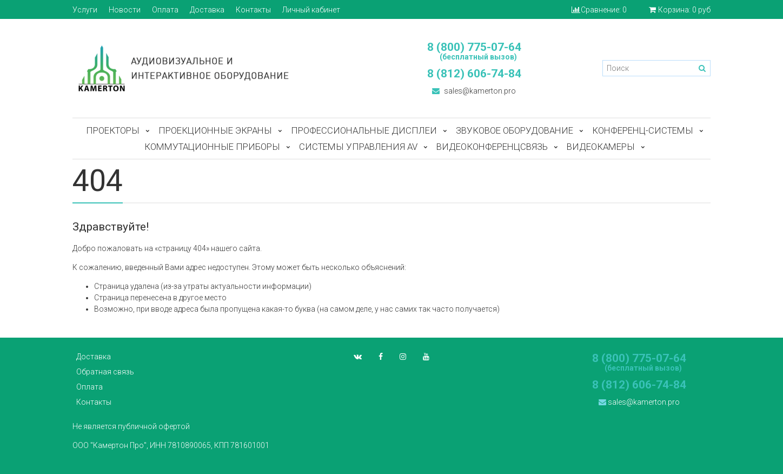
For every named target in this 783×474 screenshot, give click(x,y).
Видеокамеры (601, 146)
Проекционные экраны (215, 130)
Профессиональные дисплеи (364, 130)
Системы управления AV (358, 146)
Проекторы (113, 130)
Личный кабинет (311, 10)
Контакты (253, 10)
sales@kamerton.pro (474, 91)
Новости (125, 10)
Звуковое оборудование (514, 130)
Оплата (165, 10)
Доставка (207, 10)
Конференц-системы (642, 130)
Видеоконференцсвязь (492, 146)
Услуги (84, 10)
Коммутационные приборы (212, 146)
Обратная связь (105, 371)
